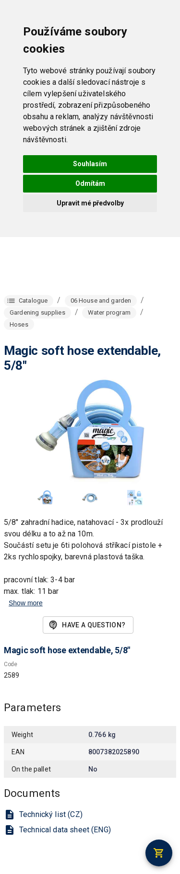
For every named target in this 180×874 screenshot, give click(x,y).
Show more (26, 603)
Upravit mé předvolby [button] (90, 203)
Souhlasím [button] (90, 164)
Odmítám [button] (90, 183)
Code (10, 665)
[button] (45, 497)
